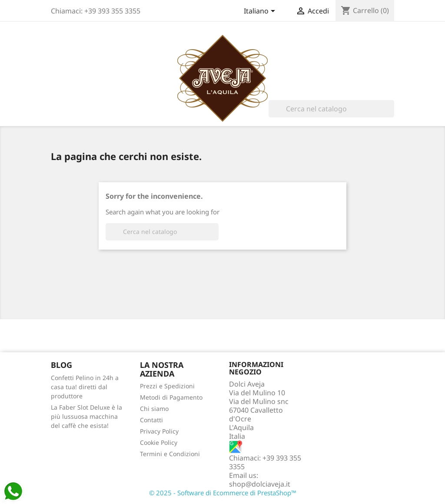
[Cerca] (331, 108)
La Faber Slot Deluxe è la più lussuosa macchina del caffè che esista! (86, 416)
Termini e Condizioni (170, 454)
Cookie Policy (158, 442)
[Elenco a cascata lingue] (261, 12)
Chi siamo (154, 408)
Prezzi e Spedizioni (167, 386)
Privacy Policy (159, 431)
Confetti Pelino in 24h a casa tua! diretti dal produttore (85, 387)
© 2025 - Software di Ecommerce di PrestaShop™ (222, 492)
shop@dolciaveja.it (259, 484)
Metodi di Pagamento (171, 397)
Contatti (151, 420)
